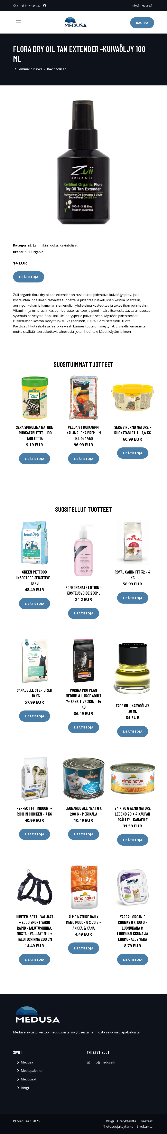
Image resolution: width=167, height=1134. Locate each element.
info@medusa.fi (142, 5)
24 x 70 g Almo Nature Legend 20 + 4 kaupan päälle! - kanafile (132, 814)
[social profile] (44, 5)
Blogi (25, 1088)
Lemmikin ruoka (30, 69)
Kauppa (142, 23)
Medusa (27, 1062)
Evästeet (145, 1121)
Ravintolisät (56, 69)
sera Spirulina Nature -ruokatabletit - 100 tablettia (34, 433)
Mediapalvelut (32, 1070)
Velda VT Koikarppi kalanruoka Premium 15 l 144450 (83, 433)
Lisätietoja (28, 277)
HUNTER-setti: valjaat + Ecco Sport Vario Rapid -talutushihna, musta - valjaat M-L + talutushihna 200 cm (34, 928)
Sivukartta (144, 1126)
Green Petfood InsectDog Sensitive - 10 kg (34, 577)
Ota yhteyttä (126, 1121)
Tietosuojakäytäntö (118, 1126)
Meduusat (28, 1079)
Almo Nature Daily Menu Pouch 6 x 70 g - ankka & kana (83, 922)
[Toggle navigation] (18, 22)
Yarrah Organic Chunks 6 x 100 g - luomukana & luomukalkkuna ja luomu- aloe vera (132, 928)
